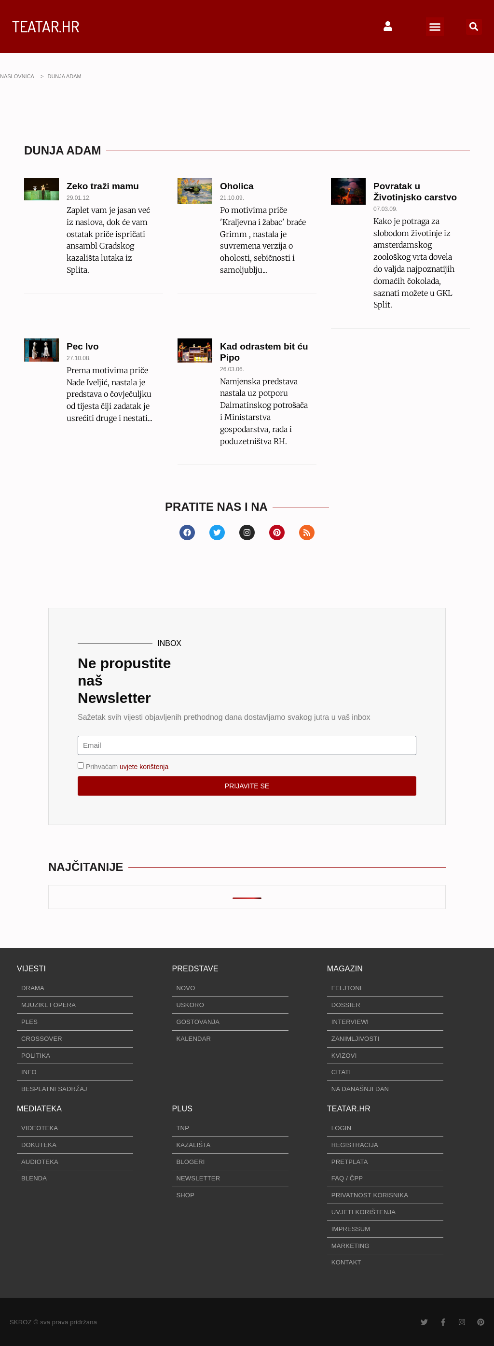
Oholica (237, 186)
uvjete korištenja (144, 766)
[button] (435, 26)
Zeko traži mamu (103, 186)
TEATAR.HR (45, 26)
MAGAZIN (345, 969)
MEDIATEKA (39, 1109)
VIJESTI (31, 969)
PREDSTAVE (195, 969)
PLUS (182, 1109)
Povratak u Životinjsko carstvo (415, 191)
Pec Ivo (83, 346)
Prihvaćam (127, 766)
